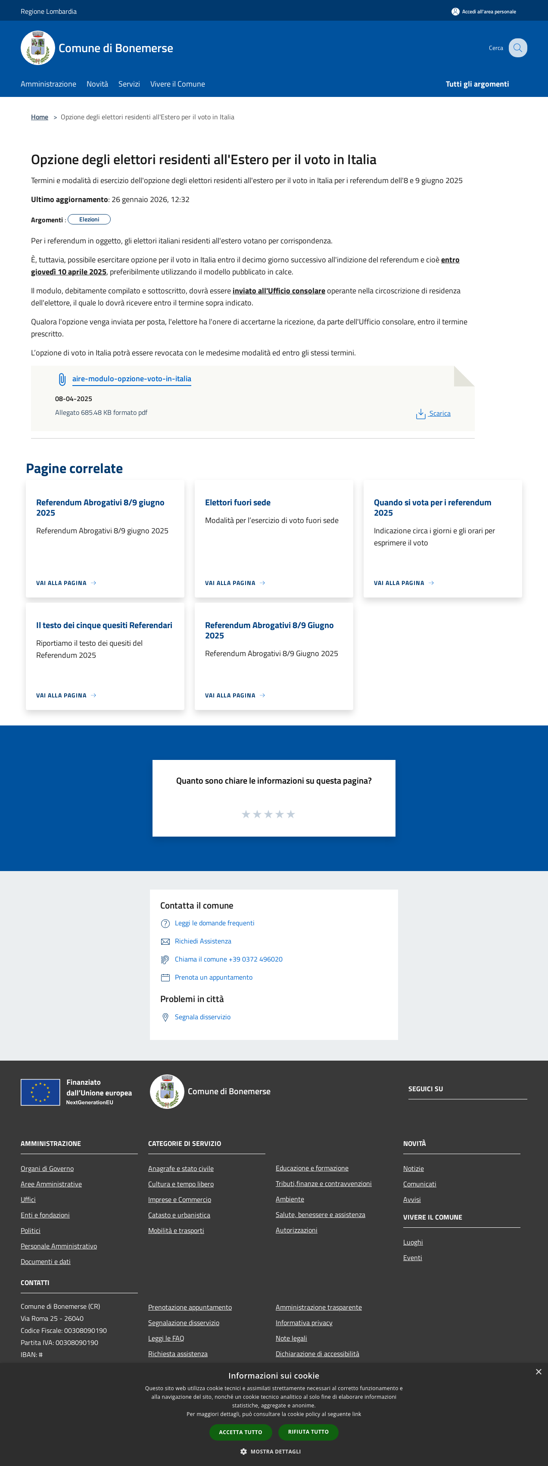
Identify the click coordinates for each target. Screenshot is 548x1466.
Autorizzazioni (297, 1230)
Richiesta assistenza (178, 1353)
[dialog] (274, 1414)
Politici (30, 1230)
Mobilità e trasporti (176, 1230)
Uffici (28, 1199)
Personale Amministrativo (59, 1246)
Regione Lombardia (49, 11)
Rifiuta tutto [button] (308, 1431)
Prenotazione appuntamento (190, 1307)
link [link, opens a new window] (356, 1414)
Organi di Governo (47, 1168)
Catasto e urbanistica (179, 1215)
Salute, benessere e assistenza (320, 1214)
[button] (274, 1451)
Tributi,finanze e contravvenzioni (324, 1183)
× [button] (538, 1372)
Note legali (291, 1338)
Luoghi (413, 1242)
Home (39, 117)
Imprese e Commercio (179, 1199)
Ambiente (290, 1199)
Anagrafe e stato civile (181, 1168)
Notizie (413, 1168)
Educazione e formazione (312, 1168)
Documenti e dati (46, 1261)
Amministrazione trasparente (319, 1307)
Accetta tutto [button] (240, 1432)
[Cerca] (517, 47)
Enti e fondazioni (45, 1215)
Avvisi (412, 1199)
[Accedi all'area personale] (483, 11)
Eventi (412, 1257)
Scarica (432, 413)
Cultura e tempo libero (181, 1184)
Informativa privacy (304, 1322)
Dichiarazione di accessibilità (317, 1353)
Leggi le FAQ (166, 1338)
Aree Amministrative (51, 1184)
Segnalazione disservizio (183, 1322)
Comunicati (419, 1184)
